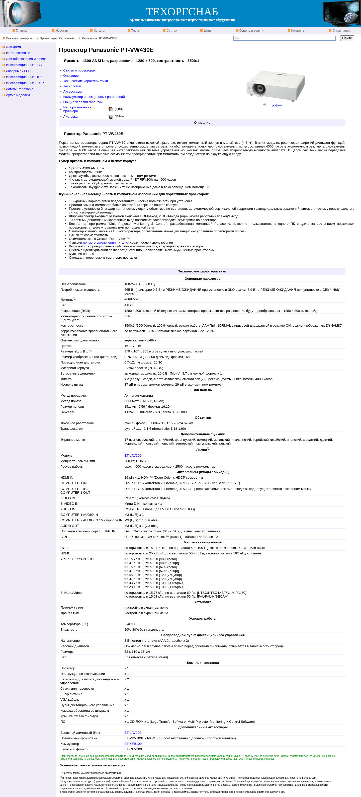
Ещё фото (275, 105)
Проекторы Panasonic (57, 38)
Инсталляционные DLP (24, 77)
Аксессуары (72, 91)
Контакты (297, 30)
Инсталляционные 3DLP (25, 83)
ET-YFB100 (133, 744)
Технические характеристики (85, 81)
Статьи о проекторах (79, 70)
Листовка (70, 116)
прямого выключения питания (106, 242)
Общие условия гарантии (83, 102)
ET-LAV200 (132, 455)
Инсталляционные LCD (24, 65)
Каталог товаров (19, 38)
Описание (71, 76)
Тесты (135, 30)
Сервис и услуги (251, 30)
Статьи (171, 30)
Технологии (72, 86)
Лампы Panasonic (19, 89)
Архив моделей (18, 95)
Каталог (99, 30)
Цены (207, 30)
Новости (61, 30)
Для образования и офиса (26, 59)
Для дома (13, 47)
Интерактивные (18, 53)
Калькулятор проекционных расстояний (94, 97)
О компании (341, 30)
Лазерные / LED (18, 71)
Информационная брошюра (77, 109)
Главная (21, 30)
